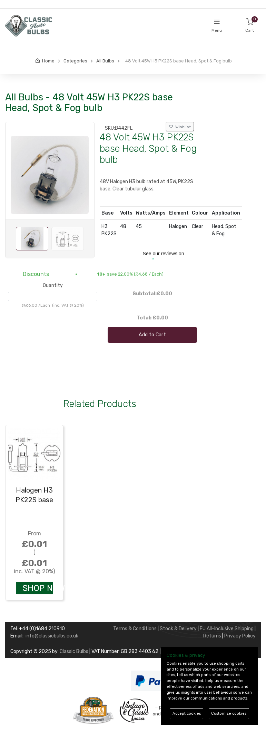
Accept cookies (187, 713)
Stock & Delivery (178, 629)
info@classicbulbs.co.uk (52, 636)
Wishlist (180, 127)
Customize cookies (228, 713)
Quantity (53, 285)
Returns (212, 636)
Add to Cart (152, 335)
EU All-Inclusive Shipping (227, 629)
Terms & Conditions (135, 629)
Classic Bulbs (74, 651)
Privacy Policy (240, 636)
